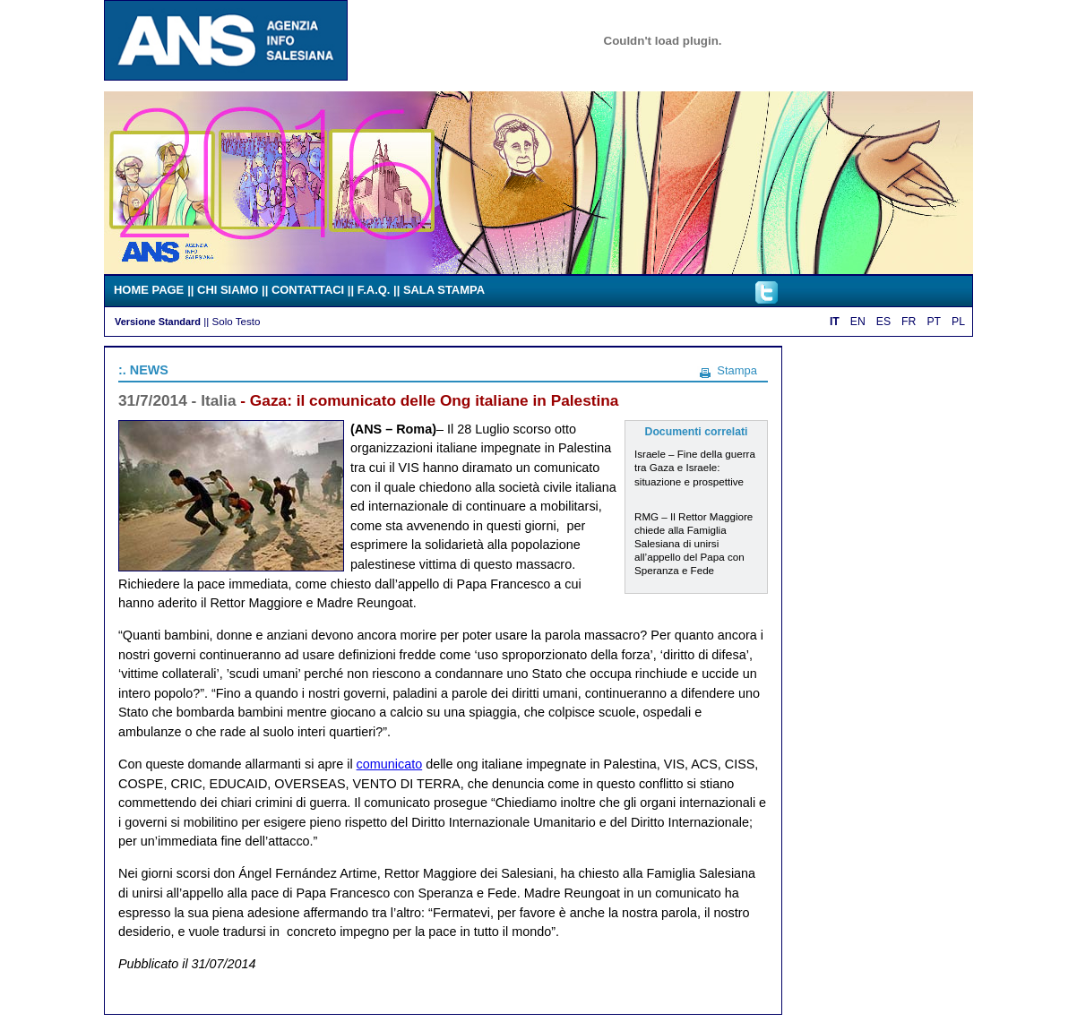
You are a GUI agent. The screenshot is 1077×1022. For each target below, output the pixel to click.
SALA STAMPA (444, 289)
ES (883, 321)
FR (908, 321)
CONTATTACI (307, 289)
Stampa (737, 370)
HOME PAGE (149, 289)
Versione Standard (158, 321)
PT (933, 321)
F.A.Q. (374, 289)
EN (858, 321)
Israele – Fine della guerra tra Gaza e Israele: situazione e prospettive (694, 467)
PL (958, 321)
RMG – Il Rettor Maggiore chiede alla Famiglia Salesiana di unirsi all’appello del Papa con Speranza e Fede (693, 543)
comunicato (390, 764)
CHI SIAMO (227, 289)
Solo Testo (235, 321)
